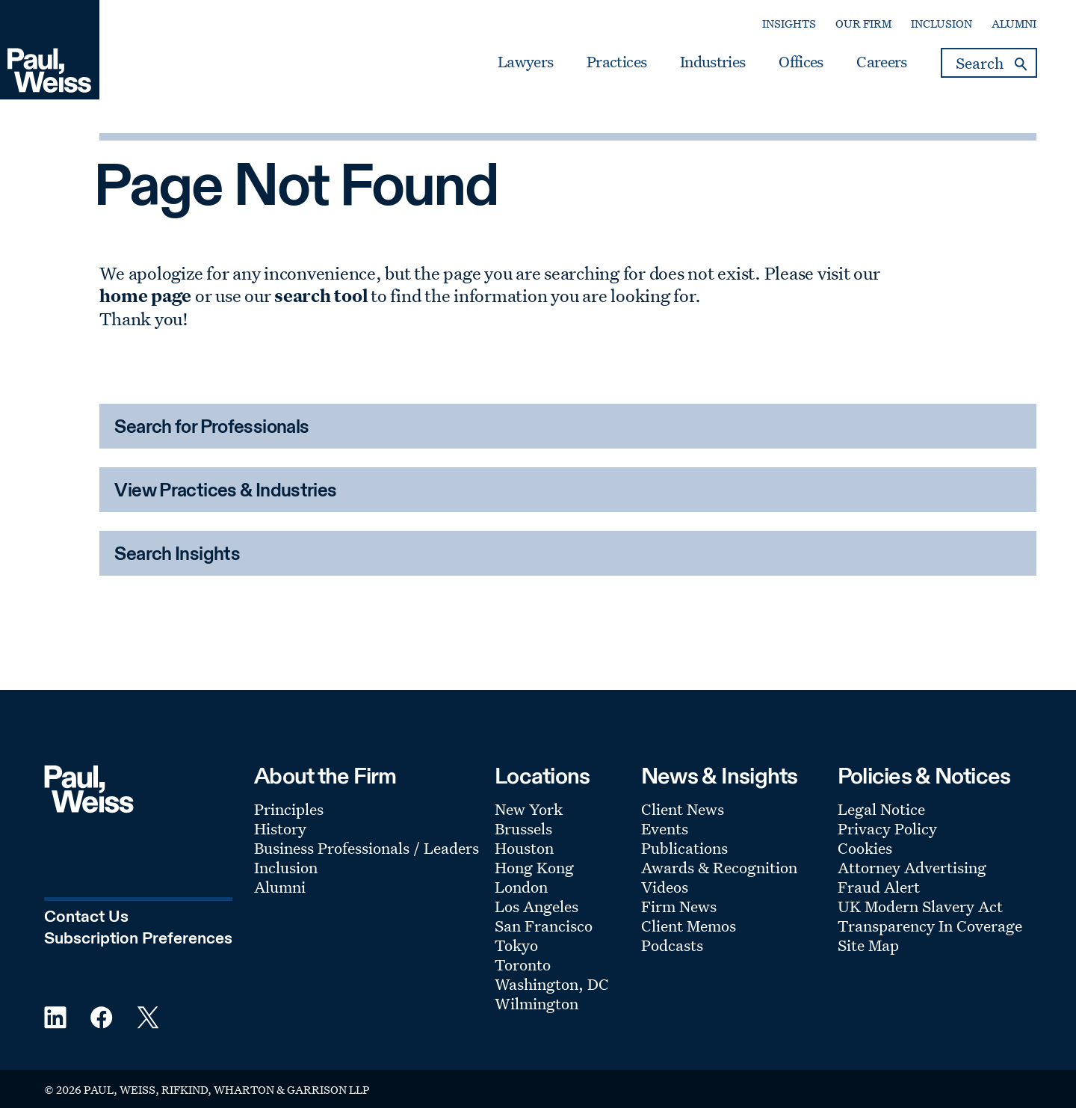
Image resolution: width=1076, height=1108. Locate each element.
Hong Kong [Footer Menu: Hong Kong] (534, 867)
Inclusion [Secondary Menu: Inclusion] (941, 23)
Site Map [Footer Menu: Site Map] (868, 945)
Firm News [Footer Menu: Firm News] (679, 906)
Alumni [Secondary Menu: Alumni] (1014, 23)
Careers (881, 62)
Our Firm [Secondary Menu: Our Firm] (863, 23)
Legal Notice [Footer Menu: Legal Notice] (881, 808)
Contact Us (86, 917)
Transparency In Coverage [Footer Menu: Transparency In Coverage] (930, 925)
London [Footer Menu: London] (521, 886)
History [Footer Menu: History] (280, 828)
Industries (712, 62)
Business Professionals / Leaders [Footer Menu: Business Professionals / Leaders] (366, 847)
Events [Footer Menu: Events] (664, 828)
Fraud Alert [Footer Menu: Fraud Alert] (879, 886)
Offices (801, 62)
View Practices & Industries (225, 491)
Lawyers (525, 62)
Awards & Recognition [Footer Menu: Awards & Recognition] (719, 867)
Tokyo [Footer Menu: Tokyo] (516, 945)
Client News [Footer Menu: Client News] (682, 808)
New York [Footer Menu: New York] (529, 808)
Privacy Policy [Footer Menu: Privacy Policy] (887, 828)
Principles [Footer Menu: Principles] (289, 808)
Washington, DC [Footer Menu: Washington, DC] (552, 983)
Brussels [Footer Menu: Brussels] (523, 828)
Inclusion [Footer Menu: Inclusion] (286, 867)
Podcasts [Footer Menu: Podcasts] (672, 945)
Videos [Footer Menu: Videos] (664, 886)
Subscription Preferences (138, 939)
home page (145, 295)
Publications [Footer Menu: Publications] (684, 847)
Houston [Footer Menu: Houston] (524, 847)
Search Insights (177, 555)
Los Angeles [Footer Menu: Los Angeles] (536, 906)
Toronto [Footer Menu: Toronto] (523, 964)
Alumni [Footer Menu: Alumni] (280, 886)
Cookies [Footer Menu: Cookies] (865, 847)
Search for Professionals (211, 428)
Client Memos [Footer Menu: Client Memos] (688, 925)
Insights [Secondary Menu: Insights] (789, 23)
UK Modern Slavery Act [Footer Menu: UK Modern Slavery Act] (920, 906)
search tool (320, 295)
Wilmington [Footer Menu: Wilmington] (536, 1003)
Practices (616, 62)
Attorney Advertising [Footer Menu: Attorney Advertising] (912, 867)
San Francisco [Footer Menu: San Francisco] (544, 925)
